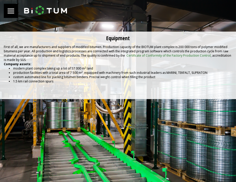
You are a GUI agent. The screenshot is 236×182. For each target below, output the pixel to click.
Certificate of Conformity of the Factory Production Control (168, 55)
